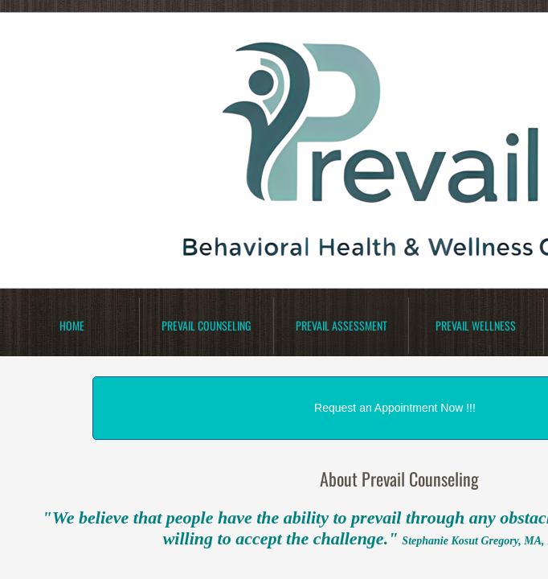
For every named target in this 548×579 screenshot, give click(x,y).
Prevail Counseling (206, 325)
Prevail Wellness (476, 325)
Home (71, 325)
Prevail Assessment (341, 325)
